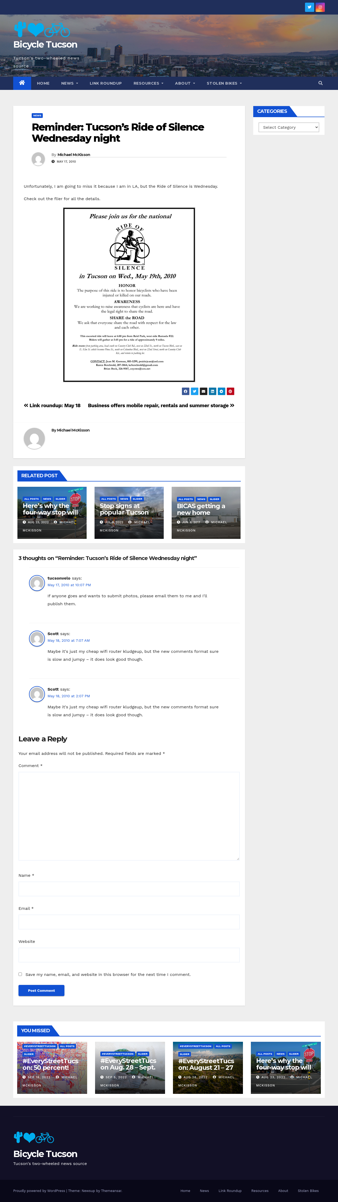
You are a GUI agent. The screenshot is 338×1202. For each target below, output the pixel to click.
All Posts (31, 498)
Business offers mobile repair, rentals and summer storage (161, 405)
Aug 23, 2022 (273, 1077)
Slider (60, 498)
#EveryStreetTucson (40, 1046)
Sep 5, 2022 (116, 1077)
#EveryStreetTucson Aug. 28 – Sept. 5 (128, 1067)
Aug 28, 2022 (196, 1077)
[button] (320, 83)
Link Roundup (106, 83)
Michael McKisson (74, 154)
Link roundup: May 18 (52, 405)
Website (26, 941)
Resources (149, 83)
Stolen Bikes (224, 83)
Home (43, 83)
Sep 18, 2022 (39, 1077)
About (185, 83)
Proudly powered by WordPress (39, 1191)
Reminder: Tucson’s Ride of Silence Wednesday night (118, 132)
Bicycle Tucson (45, 44)
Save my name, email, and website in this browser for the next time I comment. (108, 974)
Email (26, 908)
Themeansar (111, 1191)
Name (26, 875)
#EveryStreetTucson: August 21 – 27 (206, 1064)
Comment (30, 765)
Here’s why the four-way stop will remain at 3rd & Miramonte (50, 515)
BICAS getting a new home (201, 509)
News (69, 83)
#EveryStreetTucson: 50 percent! (50, 1064)
